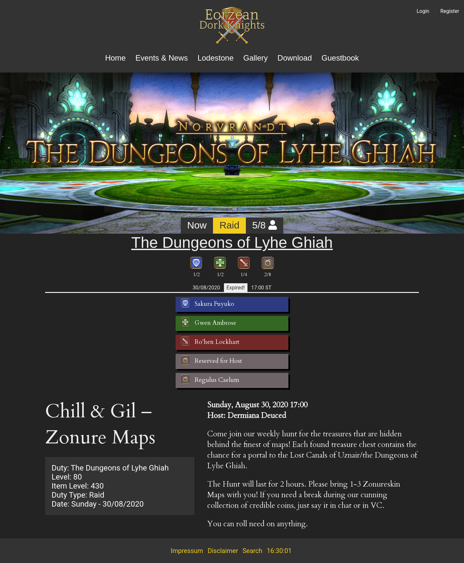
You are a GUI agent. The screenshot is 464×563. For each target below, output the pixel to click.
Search (252, 551)
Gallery (255, 57)
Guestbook (340, 57)
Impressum (187, 551)
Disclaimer (223, 551)
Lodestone (216, 57)
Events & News (161, 57)
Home (115, 57)
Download (294, 57)
